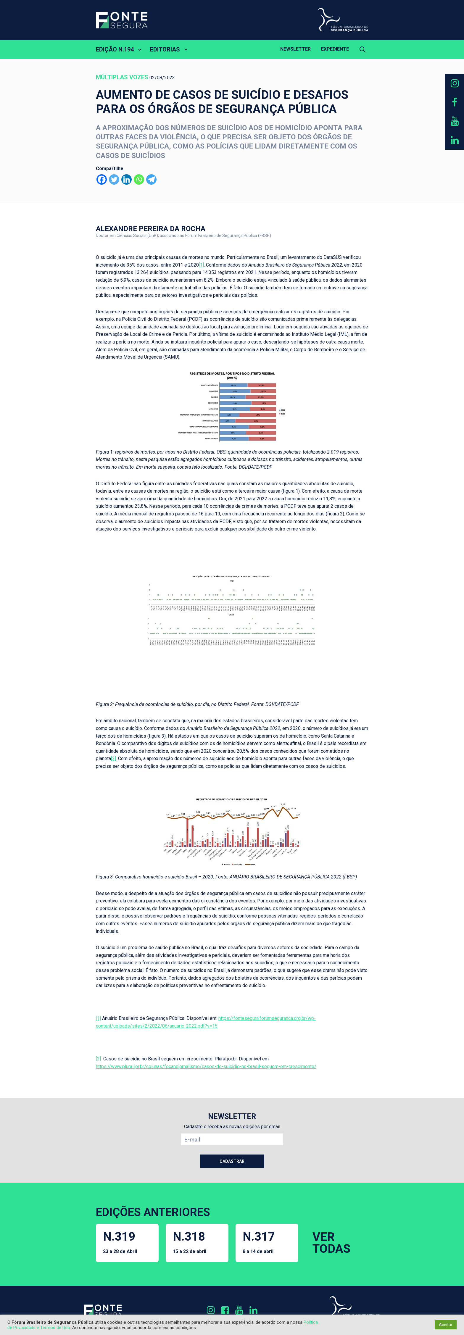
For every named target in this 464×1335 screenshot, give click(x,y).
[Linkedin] (126, 179)
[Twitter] (114, 179)
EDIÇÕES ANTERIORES (153, 1212)
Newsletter (295, 49)
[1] (201, 265)
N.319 (120, 1242)
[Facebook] (101, 179)
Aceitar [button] (445, 1324)
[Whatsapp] (139, 179)
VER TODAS (331, 1243)
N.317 (259, 1242)
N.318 (189, 1242)
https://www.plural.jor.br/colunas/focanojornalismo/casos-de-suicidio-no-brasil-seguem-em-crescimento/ (206, 1066)
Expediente (335, 49)
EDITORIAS (165, 49)
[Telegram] (151, 179)
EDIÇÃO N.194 (115, 49)
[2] (113, 758)
